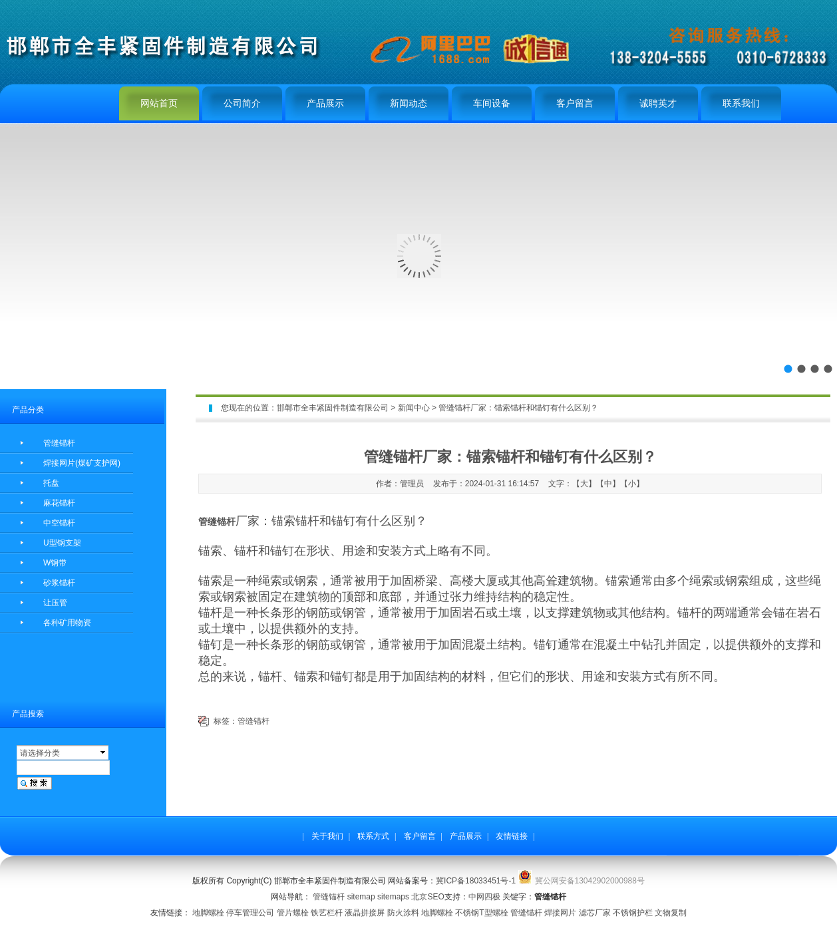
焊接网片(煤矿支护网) (81, 463)
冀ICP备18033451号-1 (476, 880)
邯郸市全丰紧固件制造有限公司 (333, 407)
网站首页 (159, 103)
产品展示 (325, 103)
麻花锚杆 (59, 503)
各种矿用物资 (67, 622)
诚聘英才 (658, 103)
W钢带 (55, 562)
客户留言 (574, 103)
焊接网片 (560, 912)
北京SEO (427, 896)
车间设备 (491, 103)
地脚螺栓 (208, 912)
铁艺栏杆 (327, 912)
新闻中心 (414, 407)
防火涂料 (403, 912)
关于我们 (327, 836)
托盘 (51, 483)
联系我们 (741, 103)
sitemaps (393, 896)
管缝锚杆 (59, 443)
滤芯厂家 (595, 912)
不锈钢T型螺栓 (481, 912)
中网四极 (484, 896)
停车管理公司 (250, 912)
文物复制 (671, 912)
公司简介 (242, 103)
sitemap (361, 896)
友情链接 (512, 836)
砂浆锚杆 (59, 582)
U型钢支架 (62, 542)
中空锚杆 (59, 523)
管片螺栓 (293, 912)
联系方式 (373, 836)
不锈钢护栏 (633, 912)
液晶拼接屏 (365, 912)
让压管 (55, 602)
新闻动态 (408, 103)
